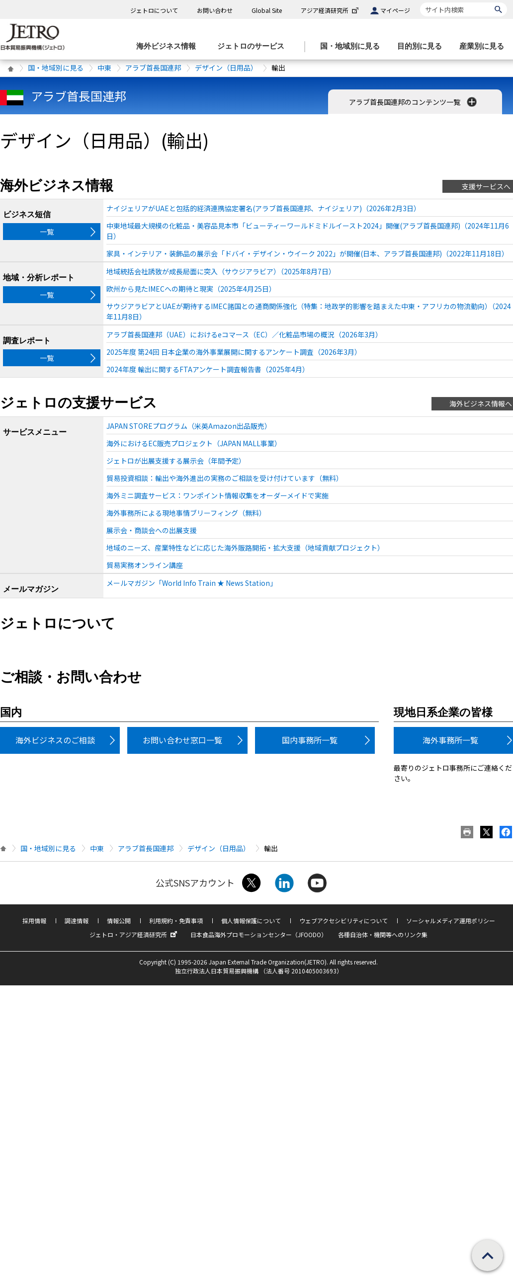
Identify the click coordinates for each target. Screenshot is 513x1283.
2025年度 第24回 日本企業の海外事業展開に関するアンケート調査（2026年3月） (233, 352)
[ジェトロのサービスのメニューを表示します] (253, 46)
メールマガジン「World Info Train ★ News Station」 (191, 583)
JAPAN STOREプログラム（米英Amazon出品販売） (188, 426)
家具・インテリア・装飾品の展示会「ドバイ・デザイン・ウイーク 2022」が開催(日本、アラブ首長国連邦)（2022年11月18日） (307, 253)
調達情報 (76, 920)
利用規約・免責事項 (176, 920)
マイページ (395, 10)
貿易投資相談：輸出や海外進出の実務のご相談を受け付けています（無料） (224, 478)
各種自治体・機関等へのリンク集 (383, 934)
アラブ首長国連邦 (153, 68)
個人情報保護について (251, 920)
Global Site (267, 10)
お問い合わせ (215, 10)
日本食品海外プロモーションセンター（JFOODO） (258, 934)
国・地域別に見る (56, 68)
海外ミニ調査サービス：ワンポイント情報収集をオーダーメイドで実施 (217, 495)
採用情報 (34, 920)
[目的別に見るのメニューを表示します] (422, 46)
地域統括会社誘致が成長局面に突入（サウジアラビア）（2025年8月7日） (221, 271)
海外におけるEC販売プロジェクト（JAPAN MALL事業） (193, 443)
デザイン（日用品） (226, 68)
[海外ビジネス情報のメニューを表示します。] (169, 46)
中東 (104, 68)
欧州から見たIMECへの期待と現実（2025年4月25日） (191, 289)
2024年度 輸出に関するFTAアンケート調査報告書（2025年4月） (207, 369)
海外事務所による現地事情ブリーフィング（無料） (186, 513)
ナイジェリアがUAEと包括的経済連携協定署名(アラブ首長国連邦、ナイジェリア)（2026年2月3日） (263, 208)
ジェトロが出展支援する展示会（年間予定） (176, 461)
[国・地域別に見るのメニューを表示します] (353, 46)
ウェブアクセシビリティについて (343, 920)
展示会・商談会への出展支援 (151, 530)
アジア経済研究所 (330, 10)
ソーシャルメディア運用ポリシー (450, 920)
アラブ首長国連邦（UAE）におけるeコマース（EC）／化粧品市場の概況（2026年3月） (244, 334)
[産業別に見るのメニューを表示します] (484, 46)
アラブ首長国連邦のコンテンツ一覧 (414, 102)
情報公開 (119, 920)
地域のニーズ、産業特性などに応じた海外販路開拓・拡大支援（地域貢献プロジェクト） (245, 548)
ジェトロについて (154, 10)
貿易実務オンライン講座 (144, 565)
